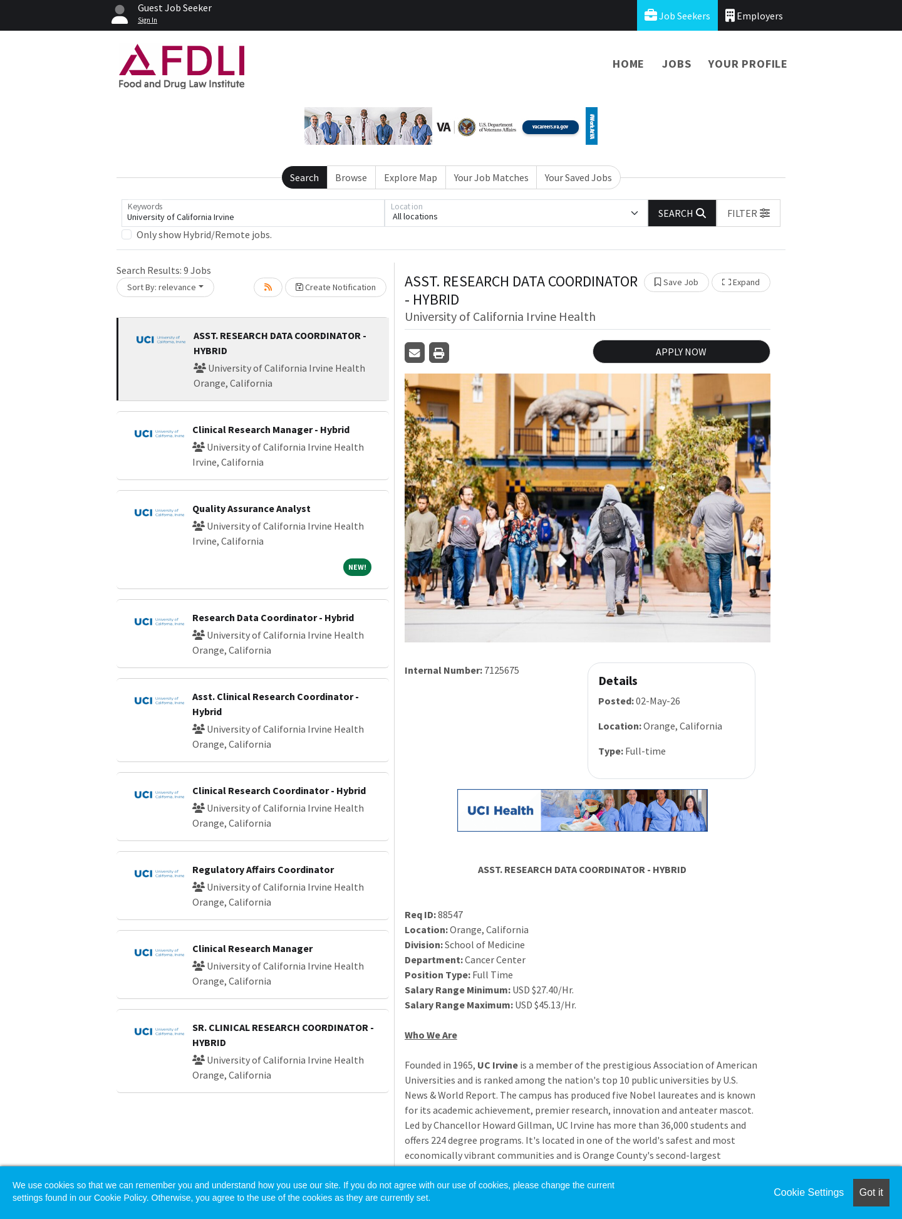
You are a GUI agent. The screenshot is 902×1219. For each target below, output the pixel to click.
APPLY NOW (681, 351)
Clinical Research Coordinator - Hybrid (279, 790)
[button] (748, 213)
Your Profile (748, 63)
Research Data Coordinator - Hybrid (273, 617)
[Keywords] (253, 213)
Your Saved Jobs (578, 177)
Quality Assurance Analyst (251, 508)
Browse (351, 177)
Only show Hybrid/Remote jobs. (204, 234)
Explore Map (410, 177)
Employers (754, 15)
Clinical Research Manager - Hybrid (271, 429)
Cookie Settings (809, 1192)
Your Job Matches (491, 177)
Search (304, 177)
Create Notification (336, 287)
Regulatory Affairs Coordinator (263, 869)
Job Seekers (677, 15)
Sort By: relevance (161, 287)
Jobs (676, 63)
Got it (871, 1192)
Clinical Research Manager (252, 948)
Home (629, 63)
